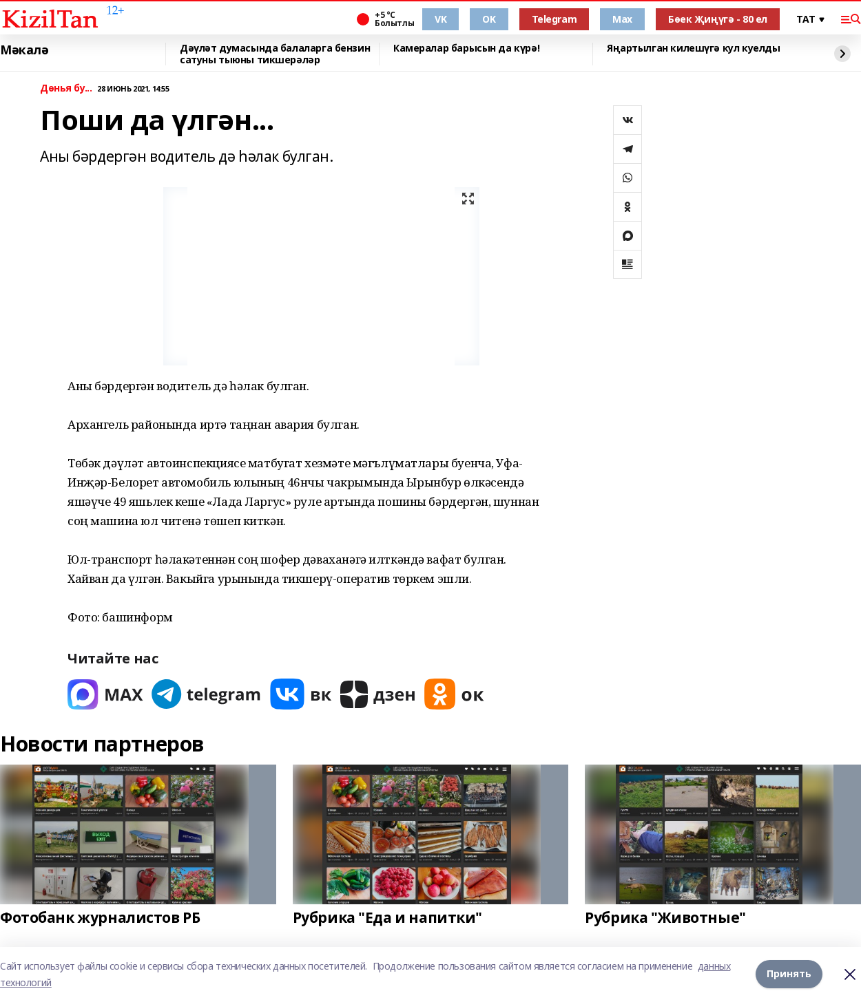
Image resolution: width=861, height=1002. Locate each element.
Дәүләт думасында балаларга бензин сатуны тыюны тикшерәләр (275, 54)
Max (622, 18)
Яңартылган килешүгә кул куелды (693, 48)
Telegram (554, 18)
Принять (789, 974)
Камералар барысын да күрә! (466, 48)
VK (440, 18)
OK (488, 18)
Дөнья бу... (66, 88)
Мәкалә (24, 50)
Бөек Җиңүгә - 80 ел (717, 18)
